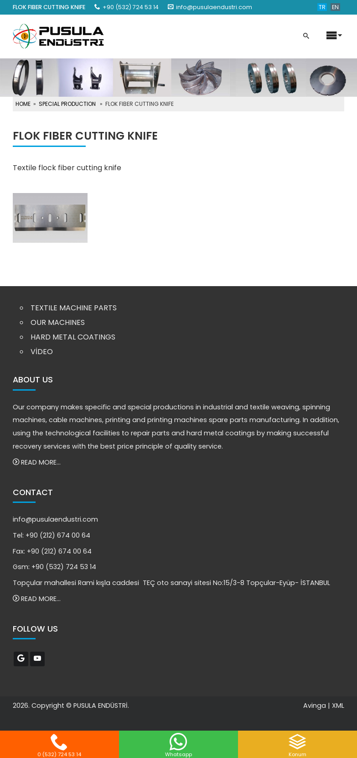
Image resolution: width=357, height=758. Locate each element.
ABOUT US (33, 379)
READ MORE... (37, 462)
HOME (23, 104)
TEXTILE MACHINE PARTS (74, 308)
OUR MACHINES (58, 322)
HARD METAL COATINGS (73, 337)
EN (335, 7)
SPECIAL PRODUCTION (67, 104)
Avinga (314, 705)
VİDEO (42, 351)
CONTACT (33, 492)
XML (338, 705)
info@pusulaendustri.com (214, 7)
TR (322, 7)
